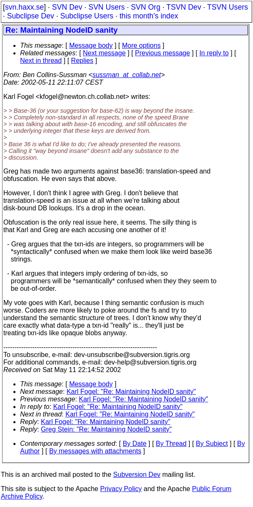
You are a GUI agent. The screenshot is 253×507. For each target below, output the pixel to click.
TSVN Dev (183, 7)
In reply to (214, 53)
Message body (90, 45)
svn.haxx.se (24, 7)
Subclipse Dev (30, 16)
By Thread (171, 443)
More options (141, 45)
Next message (104, 53)
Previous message (162, 53)
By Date (134, 443)
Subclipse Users (86, 16)
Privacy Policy (121, 488)
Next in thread (41, 60)
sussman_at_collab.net (126, 74)
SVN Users (106, 7)
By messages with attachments (95, 451)
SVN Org (145, 7)
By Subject (211, 443)
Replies (82, 60)
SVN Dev (67, 7)
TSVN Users (227, 7)
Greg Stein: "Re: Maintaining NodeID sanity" (106, 429)
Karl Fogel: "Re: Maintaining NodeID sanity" (131, 391)
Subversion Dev (137, 474)
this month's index (149, 16)
